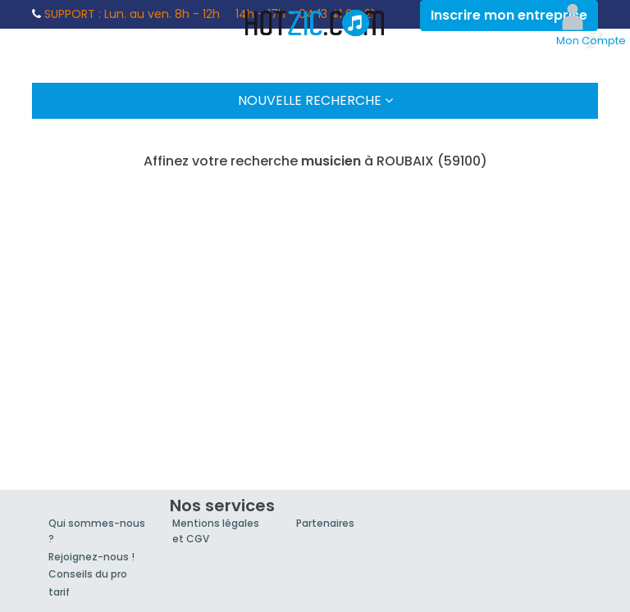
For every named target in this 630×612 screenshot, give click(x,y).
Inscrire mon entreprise (509, 15)
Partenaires (325, 523)
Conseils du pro (87, 574)
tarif (59, 592)
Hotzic (315, 23)
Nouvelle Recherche (315, 100)
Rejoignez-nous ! (91, 557)
